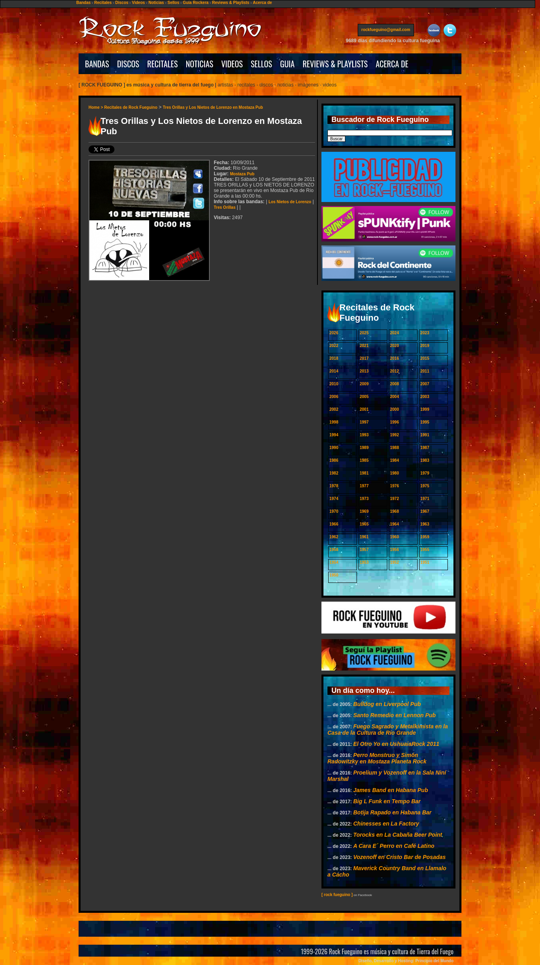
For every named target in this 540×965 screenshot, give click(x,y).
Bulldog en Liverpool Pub (387, 704)
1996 (394, 422)
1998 (333, 422)
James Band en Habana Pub (390, 790)
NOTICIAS (199, 64)
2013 (364, 371)
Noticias (156, 2)
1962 (333, 537)
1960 (394, 537)
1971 (424, 498)
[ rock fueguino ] (337, 894)
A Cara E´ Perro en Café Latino (393, 846)
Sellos (173, 2)
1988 (394, 447)
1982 (333, 473)
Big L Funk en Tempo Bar (387, 801)
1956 (394, 549)
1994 (333, 435)
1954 (333, 562)
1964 (394, 524)
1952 (394, 562)
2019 (424, 345)
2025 (364, 333)
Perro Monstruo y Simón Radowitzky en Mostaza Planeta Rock (376, 758)
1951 (424, 562)
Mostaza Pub (242, 174)
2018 (333, 358)
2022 (333, 345)
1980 (394, 473)
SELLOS (261, 64)
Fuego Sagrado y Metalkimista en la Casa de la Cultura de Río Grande (387, 729)
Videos (138, 2)
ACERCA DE (392, 64)
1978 (333, 486)
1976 (394, 486)
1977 (364, 486)
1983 (424, 460)
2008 (394, 384)
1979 (424, 473)
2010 (333, 384)
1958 (333, 549)
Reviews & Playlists (230, 2)
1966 (333, 524)
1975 (424, 486)
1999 (424, 409)
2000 (394, 409)
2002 (333, 409)
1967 (424, 511)
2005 (364, 396)
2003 (424, 396)
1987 (424, 447)
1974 (333, 498)
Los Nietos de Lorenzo (289, 202)
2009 (364, 384)
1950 (333, 575)
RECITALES (162, 64)
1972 (394, 498)
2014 (333, 371)
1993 (364, 435)
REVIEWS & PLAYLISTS (335, 64)
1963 (424, 524)
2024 (394, 333)
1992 (394, 435)
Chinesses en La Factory (386, 823)
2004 (394, 396)
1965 (364, 524)
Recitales (103, 2)
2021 (364, 345)
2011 (424, 371)
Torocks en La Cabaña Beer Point (397, 835)
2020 (394, 345)
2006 (333, 396)
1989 (364, 447)
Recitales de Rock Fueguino (130, 107)
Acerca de (262, 2)
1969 (364, 511)
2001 (364, 409)
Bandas (83, 2)
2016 (394, 358)
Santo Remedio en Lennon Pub (394, 715)
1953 (364, 562)
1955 (424, 549)
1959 (424, 537)
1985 (364, 460)
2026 (333, 333)
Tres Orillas (224, 207)
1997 (364, 422)
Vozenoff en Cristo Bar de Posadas (399, 857)
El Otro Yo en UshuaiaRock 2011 (396, 744)
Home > (96, 107)
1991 (424, 435)
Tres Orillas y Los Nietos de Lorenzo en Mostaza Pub (213, 107)
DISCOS (128, 64)
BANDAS (97, 64)
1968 (394, 511)
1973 (364, 498)
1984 (394, 460)
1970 (333, 511)
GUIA (287, 64)
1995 (424, 422)
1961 (364, 537)
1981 (364, 473)
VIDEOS (232, 64)
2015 (424, 358)
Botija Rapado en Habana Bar (392, 812)
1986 (333, 460)
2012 (394, 371)
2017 (364, 358)
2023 (424, 333)
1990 (333, 447)
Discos (121, 2)
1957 (364, 549)
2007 (424, 384)
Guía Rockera (195, 2)
